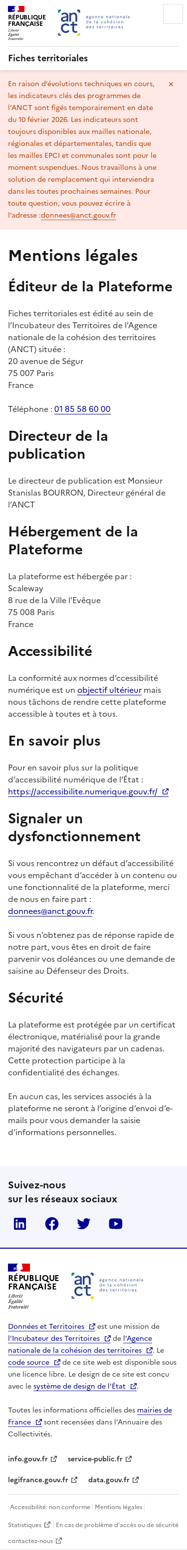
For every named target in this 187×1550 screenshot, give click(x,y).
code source (28, 1362)
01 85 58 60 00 (82, 409)
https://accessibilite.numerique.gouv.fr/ (83, 791)
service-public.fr (95, 1459)
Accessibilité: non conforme (50, 1507)
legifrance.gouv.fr (38, 1480)
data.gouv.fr (109, 1480)
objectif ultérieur (109, 690)
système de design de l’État (79, 1386)
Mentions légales (118, 1507)
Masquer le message (171, 84)
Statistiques (24, 1525)
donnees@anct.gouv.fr (78, 215)
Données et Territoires (46, 1326)
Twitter (84, 1224)
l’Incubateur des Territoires (54, 1338)
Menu (173, 14)
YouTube (116, 1224)
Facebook (52, 1224)
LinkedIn (20, 1224)
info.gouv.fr (28, 1459)
